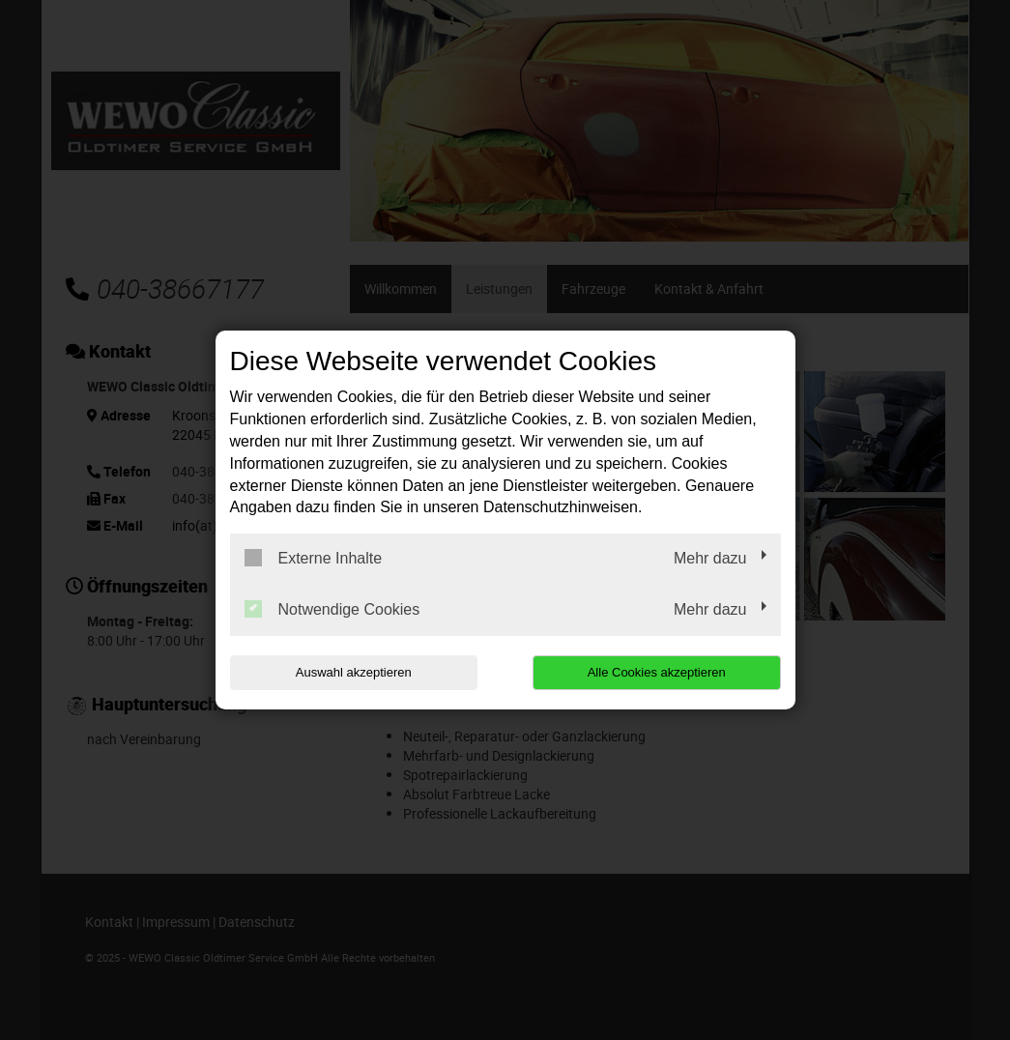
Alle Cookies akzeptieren (657, 672)
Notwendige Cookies (332, 609)
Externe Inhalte (314, 557)
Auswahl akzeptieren (354, 672)
